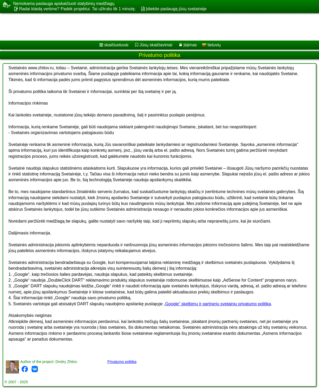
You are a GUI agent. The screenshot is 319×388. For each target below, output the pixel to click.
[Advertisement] (153, 27)
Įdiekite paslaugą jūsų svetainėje (176, 9)
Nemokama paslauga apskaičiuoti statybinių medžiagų (63, 3)
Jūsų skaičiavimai (156, 45)
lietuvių (211, 45)
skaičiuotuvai (116, 45)
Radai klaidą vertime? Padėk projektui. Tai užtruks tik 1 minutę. (77, 9)
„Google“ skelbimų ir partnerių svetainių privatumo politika (217, 304)
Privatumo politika (121, 362)
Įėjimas (190, 45)
